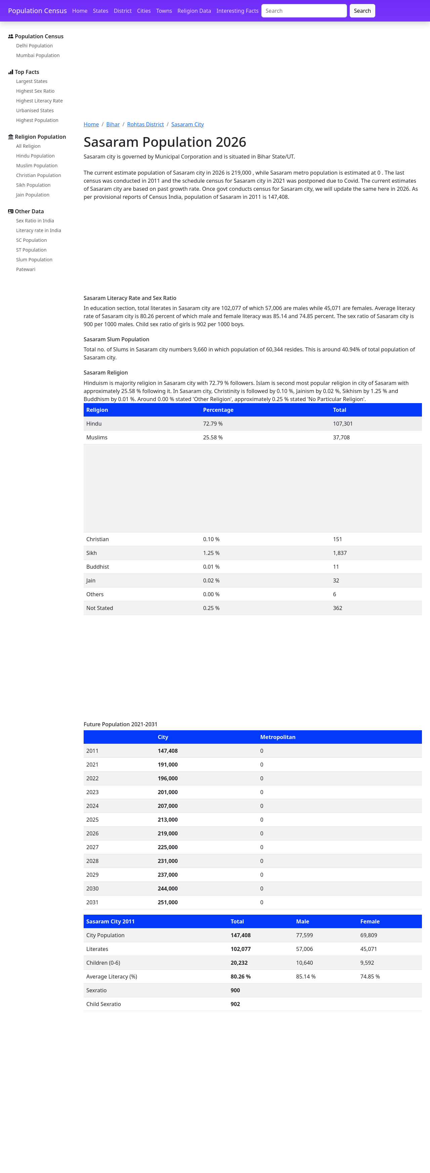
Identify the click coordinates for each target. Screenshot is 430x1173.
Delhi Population (34, 45)
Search (362, 10)
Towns (164, 10)
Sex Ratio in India (35, 220)
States (101, 10)
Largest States (31, 81)
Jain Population (32, 194)
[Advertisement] (253, 75)
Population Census (37, 10)
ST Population (31, 250)
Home (80, 10)
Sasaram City (187, 124)
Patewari (25, 269)
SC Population (31, 240)
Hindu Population (35, 156)
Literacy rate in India (38, 230)
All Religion (28, 146)
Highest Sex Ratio (35, 91)
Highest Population (37, 120)
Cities (144, 10)
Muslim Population (36, 165)
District (123, 10)
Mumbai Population (38, 55)
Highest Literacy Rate (39, 100)
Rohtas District (145, 124)
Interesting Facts (238, 10)
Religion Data (194, 10)
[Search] (304, 10)
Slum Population (34, 259)
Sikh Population (33, 185)
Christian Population (38, 175)
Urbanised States (35, 110)
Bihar (113, 124)
